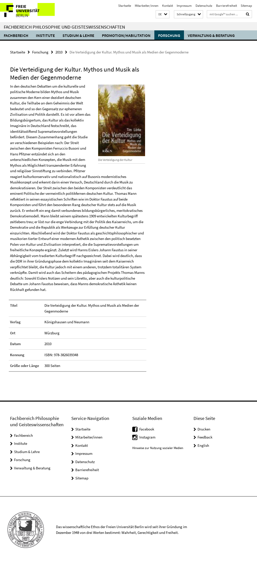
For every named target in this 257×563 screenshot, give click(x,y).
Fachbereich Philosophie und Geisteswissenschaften (64, 27)
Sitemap (246, 6)
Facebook (146, 429)
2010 (58, 52)
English (203, 445)
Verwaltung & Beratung (211, 35)
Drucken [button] (204, 429)
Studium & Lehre (78, 35)
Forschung (169, 35)
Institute (45, 35)
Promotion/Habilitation (126, 35)
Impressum (184, 6)
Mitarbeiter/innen (146, 6)
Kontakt (167, 6)
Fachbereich (16, 35)
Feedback (205, 437)
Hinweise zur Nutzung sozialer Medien (157, 448)
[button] (162, 14)
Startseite (124, 6)
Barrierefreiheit (226, 6)
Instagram (147, 437)
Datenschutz (204, 6)
